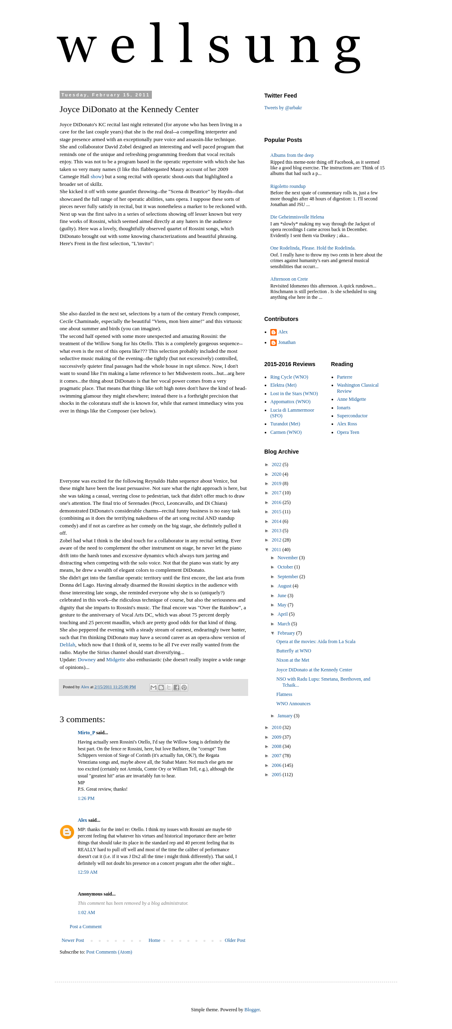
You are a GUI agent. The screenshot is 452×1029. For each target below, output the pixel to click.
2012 (277, 540)
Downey (87, 659)
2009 (277, 737)
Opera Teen (348, 432)
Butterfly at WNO (293, 651)
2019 (277, 483)
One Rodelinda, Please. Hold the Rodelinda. (313, 248)
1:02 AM (86, 912)
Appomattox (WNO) (290, 401)
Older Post (235, 940)
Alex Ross (347, 424)
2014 (277, 521)
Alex (82, 820)
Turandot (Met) (285, 424)
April (283, 614)
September (288, 576)
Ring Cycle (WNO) (289, 377)
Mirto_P (86, 732)
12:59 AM (87, 872)
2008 (277, 746)
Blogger (252, 1009)
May (283, 605)
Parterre (344, 377)
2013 (277, 530)
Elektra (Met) (283, 385)
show (96, 176)
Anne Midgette (351, 399)
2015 (277, 511)
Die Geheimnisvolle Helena (297, 217)
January (286, 716)
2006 (277, 765)
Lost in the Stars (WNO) (294, 393)
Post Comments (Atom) (109, 952)
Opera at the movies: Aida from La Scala (315, 641)
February (287, 633)
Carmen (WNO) (286, 432)
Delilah (67, 645)
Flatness (284, 694)
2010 (277, 727)
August (285, 586)
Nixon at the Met (292, 660)
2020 (277, 474)
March (284, 624)
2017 (277, 493)
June (283, 595)
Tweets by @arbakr (283, 107)
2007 (277, 755)
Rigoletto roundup (288, 186)
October (286, 567)
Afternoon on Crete (289, 279)
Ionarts (343, 407)
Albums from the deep (292, 155)
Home (154, 940)
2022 (277, 464)
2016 (277, 502)
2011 (277, 549)
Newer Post (73, 940)
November (288, 557)
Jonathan (287, 342)
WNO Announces (293, 703)
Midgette (115, 659)
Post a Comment (86, 926)
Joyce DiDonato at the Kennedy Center (314, 670)
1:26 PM (86, 798)
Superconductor (352, 416)
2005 (277, 774)
